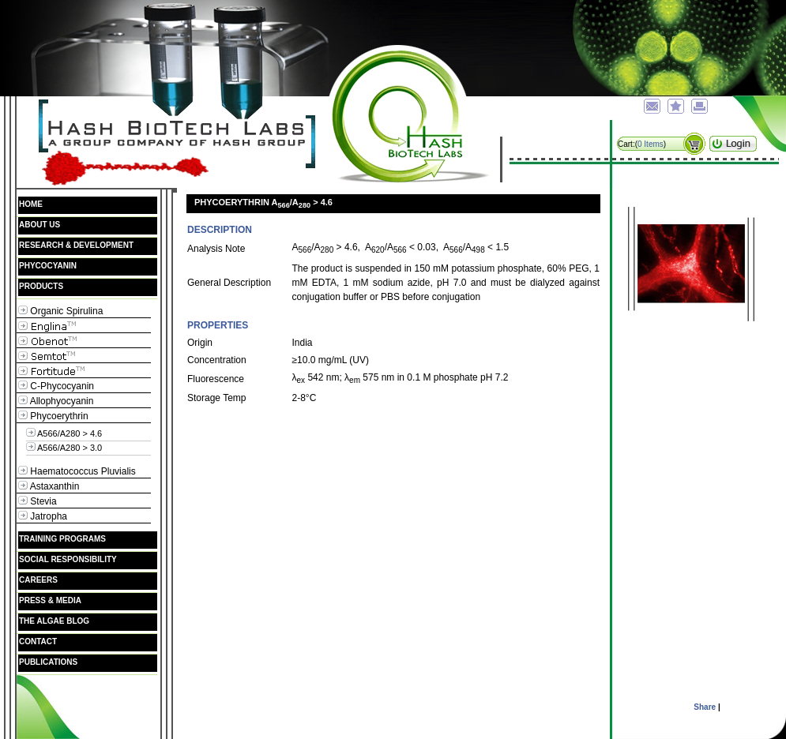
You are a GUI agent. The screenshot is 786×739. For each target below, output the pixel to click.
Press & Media (50, 600)
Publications (48, 662)
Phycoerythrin (53, 416)
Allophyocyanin (55, 401)
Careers (38, 580)
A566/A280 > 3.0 (64, 446)
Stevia (37, 501)
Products (41, 286)
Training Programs (62, 539)
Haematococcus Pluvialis (77, 471)
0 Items (650, 144)
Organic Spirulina (60, 311)
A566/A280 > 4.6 (64, 432)
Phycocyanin (48, 265)
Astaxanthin (48, 486)
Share (705, 707)
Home (31, 204)
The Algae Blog (64, 621)
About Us (39, 224)
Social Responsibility (68, 559)
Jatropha (42, 516)
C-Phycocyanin (56, 386)
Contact (38, 641)
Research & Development (76, 245)
